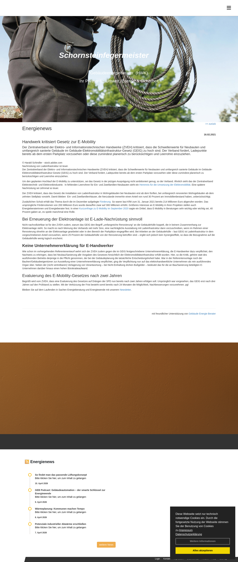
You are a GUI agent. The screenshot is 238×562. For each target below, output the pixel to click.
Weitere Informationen (203, 541)
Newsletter (125, 289)
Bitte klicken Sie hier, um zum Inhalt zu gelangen (60, 478)
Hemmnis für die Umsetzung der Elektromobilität (164, 184)
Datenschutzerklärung (189, 534)
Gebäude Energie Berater (202, 313)
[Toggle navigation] (229, 10)
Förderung (105, 201)
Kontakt (166, 559)
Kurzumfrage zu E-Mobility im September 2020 (103, 208)
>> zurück (210, 123)
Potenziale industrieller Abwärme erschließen (60, 524)
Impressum (186, 530)
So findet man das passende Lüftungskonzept (61, 474)
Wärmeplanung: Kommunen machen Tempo (60, 508)
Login (157, 559)
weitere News (106, 544)
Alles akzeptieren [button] (203, 550)
